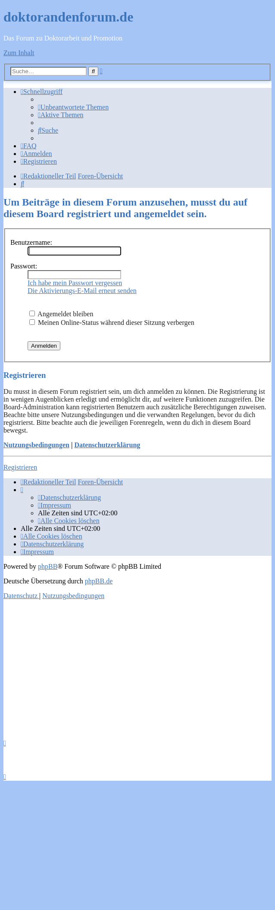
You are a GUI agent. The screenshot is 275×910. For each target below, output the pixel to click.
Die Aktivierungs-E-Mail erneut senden (82, 290)
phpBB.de (98, 581)
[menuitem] (73, 107)
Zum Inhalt (18, 52)
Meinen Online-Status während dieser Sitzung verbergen (111, 322)
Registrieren (20, 467)
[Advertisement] (137, 667)
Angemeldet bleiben (61, 314)
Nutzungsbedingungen (36, 445)
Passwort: (23, 266)
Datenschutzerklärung (107, 445)
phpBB (47, 566)
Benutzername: (31, 242)
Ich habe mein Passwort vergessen (75, 283)
